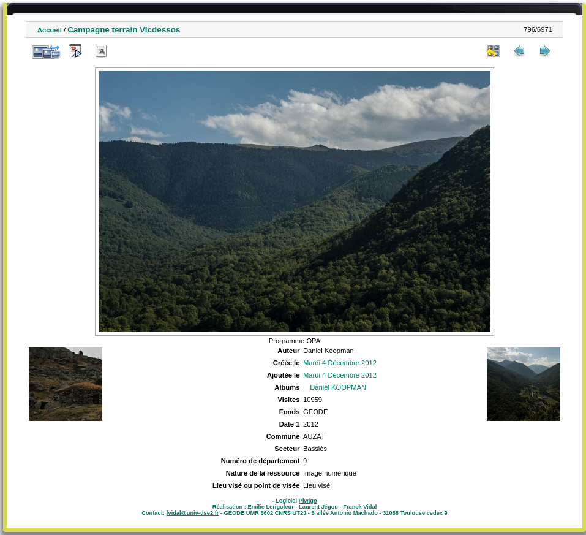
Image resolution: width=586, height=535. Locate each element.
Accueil (49, 30)
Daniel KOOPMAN (338, 387)
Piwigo (308, 501)
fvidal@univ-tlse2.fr (192, 513)
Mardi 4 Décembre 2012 (340, 362)
